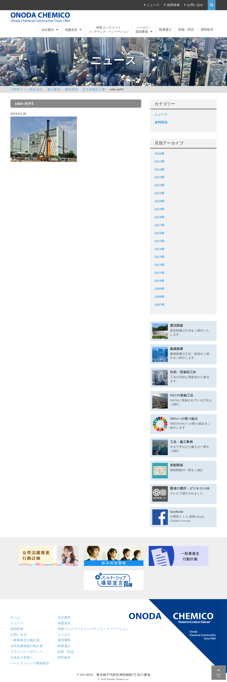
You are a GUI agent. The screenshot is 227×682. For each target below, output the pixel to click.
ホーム (15, 617)
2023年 (160, 177)
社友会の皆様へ (21, 657)
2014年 (160, 249)
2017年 (160, 225)
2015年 (160, 241)
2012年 (160, 265)
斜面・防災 (186, 29)
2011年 (159, 273)
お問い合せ (195, 5)
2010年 (160, 281)
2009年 (160, 288)
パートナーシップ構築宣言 (29, 663)
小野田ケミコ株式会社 (26, 89)
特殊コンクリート (108, 29)
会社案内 (47, 29)
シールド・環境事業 (144, 29)
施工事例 (54, 89)
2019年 (160, 209)
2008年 (160, 296)
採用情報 (173, 5)
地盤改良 (71, 29)
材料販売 (207, 29)
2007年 (160, 304)
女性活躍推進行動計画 (26, 646)
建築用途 (71, 89)
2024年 (160, 169)
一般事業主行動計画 (25, 640)
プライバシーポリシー (26, 651)
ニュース (153, 5)
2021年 (160, 193)
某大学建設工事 (93, 89)
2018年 (160, 217)
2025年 (160, 161)
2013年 (160, 257)
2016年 (160, 233)
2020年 (160, 201)
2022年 (160, 185)
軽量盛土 (165, 29)
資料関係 (161, 122)
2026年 (160, 153)
